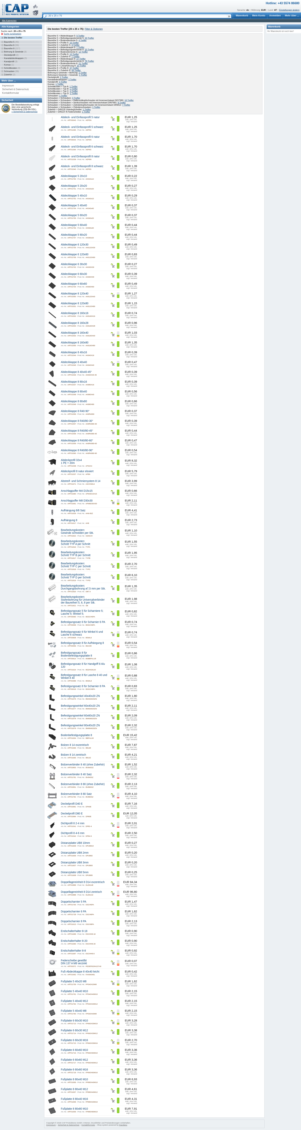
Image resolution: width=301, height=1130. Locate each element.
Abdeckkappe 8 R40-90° (75, 411)
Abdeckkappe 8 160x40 (74, 332)
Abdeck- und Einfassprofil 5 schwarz (82, 127)
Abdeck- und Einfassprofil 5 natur (80, 117)
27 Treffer (81, 59)
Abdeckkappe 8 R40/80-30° (77, 421)
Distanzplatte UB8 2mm (74, 852)
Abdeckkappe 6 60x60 (74, 283)
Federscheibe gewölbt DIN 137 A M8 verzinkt (74, 962)
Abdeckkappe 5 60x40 (74, 225)
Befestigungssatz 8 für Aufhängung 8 (82, 643)
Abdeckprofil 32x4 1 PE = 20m (71, 461)
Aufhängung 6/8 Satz (73, 510)
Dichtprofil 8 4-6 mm (72, 833)
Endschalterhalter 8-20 (74, 940)
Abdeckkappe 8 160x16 (74, 313)
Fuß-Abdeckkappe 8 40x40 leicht (80, 971)
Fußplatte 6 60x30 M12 (74, 1030)
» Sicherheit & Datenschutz (24, 111)
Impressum (8, 85)
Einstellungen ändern (289, 10)
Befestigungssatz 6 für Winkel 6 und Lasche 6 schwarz (82, 633)
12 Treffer (83, 52)
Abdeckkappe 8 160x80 (74, 342)
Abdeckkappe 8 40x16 (74, 352)
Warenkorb (242, 15)
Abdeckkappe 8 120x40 (74, 293)
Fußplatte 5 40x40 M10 (74, 991)
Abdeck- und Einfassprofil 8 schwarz (82, 166)
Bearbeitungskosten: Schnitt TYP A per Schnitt (75, 543)
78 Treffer (89, 61)
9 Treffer (80, 36)
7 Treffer (80, 47)
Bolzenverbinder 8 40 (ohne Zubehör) (83, 764)
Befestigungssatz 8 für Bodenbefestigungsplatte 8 (76, 654)
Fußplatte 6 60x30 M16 (74, 1040)
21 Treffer (83, 63)
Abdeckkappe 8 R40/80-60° (77, 440)
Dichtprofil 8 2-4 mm (72, 823)
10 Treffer (74, 42)
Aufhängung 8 (69, 520)
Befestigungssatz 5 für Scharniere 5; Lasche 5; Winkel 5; (82, 612)
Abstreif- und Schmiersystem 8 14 (80, 481)
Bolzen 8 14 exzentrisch (75, 745)
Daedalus (123, 1125)
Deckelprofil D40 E (72, 803)
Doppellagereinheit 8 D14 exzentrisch (83, 882)
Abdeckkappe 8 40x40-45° (76, 372)
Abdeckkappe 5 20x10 (74, 176)
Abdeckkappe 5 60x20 (74, 215)
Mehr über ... (292, 15)
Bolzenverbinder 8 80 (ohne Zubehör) (83, 784)
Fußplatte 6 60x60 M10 (74, 1050)
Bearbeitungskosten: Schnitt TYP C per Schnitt (76, 565)
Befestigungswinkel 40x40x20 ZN (80, 696)
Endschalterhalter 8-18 (74, 931)
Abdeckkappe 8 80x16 (74, 381)
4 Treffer (83, 40)
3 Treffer (75, 45)
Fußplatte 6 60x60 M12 (74, 1059)
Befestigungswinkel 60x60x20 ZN (80, 715)
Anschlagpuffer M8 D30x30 (77, 500)
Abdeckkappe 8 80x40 (74, 391)
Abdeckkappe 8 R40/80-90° (77, 450)
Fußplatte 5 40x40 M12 (74, 1001)
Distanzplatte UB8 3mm (74, 862)
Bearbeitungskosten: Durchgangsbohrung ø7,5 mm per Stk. (83, 587)
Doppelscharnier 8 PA (73, 921)
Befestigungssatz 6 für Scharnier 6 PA (83, 622)
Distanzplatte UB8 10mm (75, 842)
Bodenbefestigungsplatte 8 (76, 735)
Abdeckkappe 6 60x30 (74, 274)
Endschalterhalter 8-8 (73, 950)
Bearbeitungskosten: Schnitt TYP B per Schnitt (75, 554)
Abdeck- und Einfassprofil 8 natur (80, 156)
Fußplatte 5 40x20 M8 (73, 981)
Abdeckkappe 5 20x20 (74, 185)
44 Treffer (76, 70)
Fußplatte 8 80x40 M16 (74, 1099)
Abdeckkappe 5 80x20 (74, 234)
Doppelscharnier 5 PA (73, 901)
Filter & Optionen (94, 29)
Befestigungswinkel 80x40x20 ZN (80, 725)
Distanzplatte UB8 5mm (74, 872)
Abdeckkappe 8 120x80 (74, 303)
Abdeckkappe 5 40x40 (74, 205)
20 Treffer (89, 38)
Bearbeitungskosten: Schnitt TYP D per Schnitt (76, 576)
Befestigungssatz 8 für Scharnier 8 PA (83, 686)
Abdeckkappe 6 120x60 (74, 254)
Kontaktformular (10, 93)
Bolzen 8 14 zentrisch (73, 754)
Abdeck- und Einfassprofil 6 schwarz (82, 146)
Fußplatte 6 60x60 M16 (74, 1069)
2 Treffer (83, 72)
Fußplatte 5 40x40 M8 (73, 1010)
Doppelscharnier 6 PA (73, 911)
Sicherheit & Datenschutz (15, 89)
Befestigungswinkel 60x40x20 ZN (80, 705)
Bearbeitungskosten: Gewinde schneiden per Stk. (77, 531)
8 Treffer (122, 102)
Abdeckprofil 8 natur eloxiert (77, 471)
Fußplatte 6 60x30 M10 (74, 1020)
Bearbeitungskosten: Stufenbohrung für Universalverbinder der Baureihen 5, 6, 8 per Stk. (83, 599)
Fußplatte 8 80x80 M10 (74, 1108)
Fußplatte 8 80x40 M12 (74, 1089)
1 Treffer (83, 75)
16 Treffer (129, 100)
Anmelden (275, 15)
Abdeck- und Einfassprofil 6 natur (80, 136)
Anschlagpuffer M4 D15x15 (77, 490)
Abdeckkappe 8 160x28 (74, 323)
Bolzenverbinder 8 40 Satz (76, 774)
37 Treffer (74, 68)
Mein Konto (258, 15)
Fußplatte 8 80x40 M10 (74, 1079)
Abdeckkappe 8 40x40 (74, 362)
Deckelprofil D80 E (72, 813)
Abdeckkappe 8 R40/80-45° (77, 430)
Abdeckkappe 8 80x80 (74, 401)
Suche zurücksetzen (12, 34)
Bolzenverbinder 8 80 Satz (76, 794)
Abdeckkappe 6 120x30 (74, 244)
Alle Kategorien (9, 20)
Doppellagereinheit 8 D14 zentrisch (81, 891)
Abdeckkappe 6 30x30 (74, 264)
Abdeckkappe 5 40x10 (74, 195)
